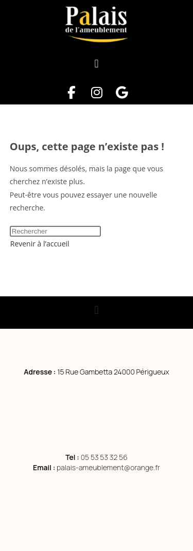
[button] (96, 64)
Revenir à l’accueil (39, 243)
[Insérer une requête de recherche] (55, 231)
